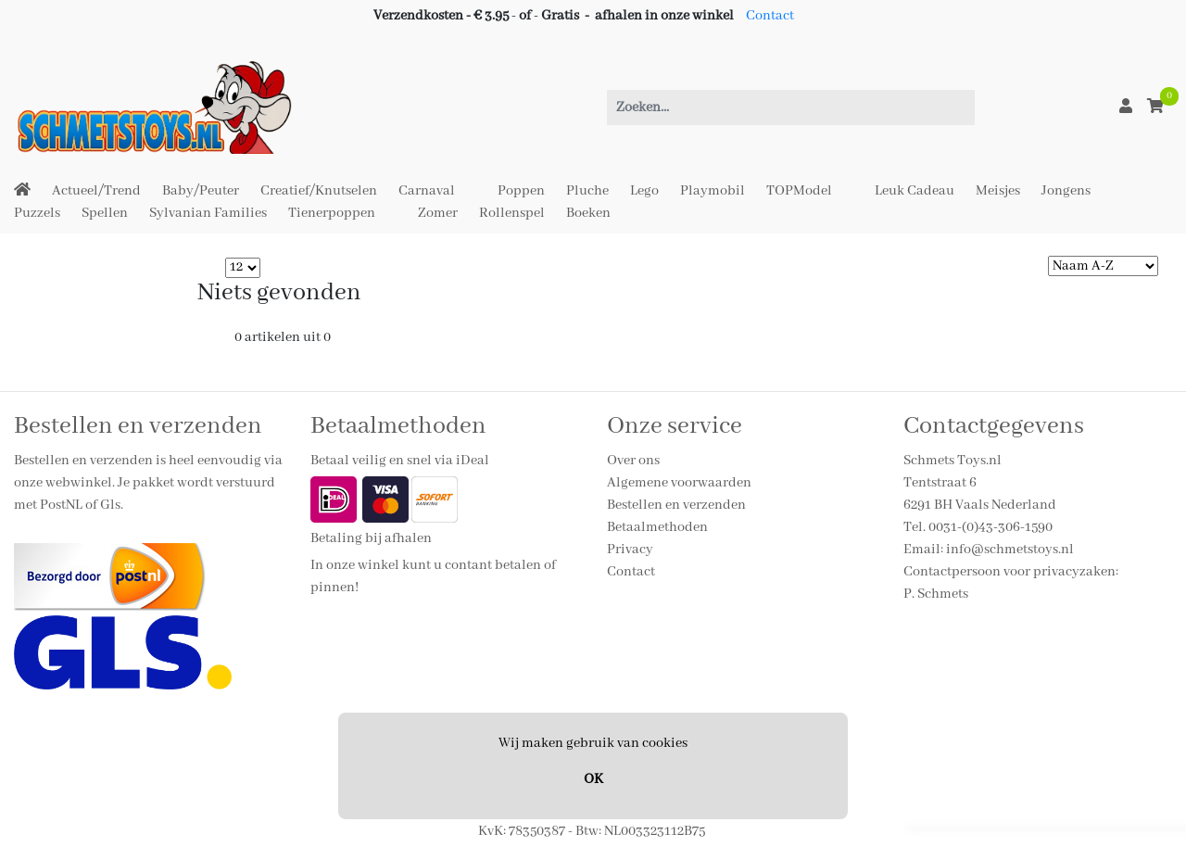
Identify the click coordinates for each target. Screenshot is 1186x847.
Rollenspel (512, 213)
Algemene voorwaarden (679, 482)
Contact (770, 15)
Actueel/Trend (96, 191)
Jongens (1066, 191)
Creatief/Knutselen (318, 191)
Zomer (438, 213)
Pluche (587, 191)
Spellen (105, 213)
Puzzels (37, 213)
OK (593, 779)
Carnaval (426, 191)
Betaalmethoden (657, 527)
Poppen (521, 191)
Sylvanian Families (208, 213)
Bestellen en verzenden (676, 505)
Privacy (630, 549)
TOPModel (799, 191)
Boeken (588, 213)
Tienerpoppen (331, 213)
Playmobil (712, 191)
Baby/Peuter (200, 191)
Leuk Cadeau (914, 191)
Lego (644, 191)
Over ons (633, 460)
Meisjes (998, 191)
